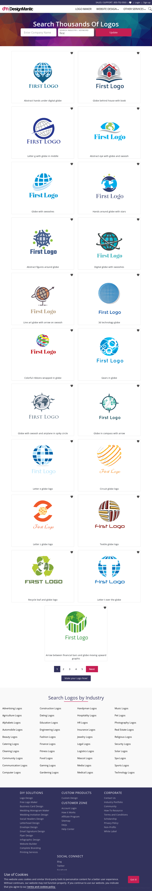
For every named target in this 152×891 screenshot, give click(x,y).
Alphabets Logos (11, 722)
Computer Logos (11, 772)
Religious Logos (123, 736)
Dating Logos (47, 715)
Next (92, 668)
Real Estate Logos (124, 729)
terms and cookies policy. (41, 886)
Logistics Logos (85, 750)
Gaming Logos (48, 765)
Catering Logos (10, 743)
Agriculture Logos (12, 715)
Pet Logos (120, 715)
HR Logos (82, 722)
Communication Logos (14, 765)
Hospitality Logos (86, 715)
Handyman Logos (87, 708)
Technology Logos (125, 772)
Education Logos (49, 722)
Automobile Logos (12, 729)
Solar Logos (121, 750)
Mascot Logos (84, 757)
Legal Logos (83, 743)
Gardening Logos (49, 772)
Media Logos (84, 765)
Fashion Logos (48, 736)
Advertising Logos (12, 708)
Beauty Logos (9, 736)
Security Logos (123, 743)
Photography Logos (125, 722)
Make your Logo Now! (76, 677)
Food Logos (46, 757)
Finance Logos (47, 743)
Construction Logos (50, 708)
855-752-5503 (120, 2)
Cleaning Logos (10, 750)
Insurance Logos (86, 729)
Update (114, 32)
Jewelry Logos (85, 736)
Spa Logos (120, 757)
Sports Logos (122, 765)
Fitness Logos (47, 750)
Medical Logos (85, 772)
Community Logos (12, 757)
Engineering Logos (50, 729)
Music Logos (121, 708)
